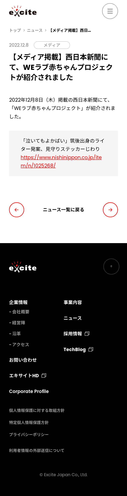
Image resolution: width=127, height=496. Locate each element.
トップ (15, 30)
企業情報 (18, 302)
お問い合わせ (23, 360)
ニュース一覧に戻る (63, 210)
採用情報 (76, 334)
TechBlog (78, 349)
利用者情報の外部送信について (36, 450)
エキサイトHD (27, 375)
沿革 (16, 334)
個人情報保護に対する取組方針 (37, 410)
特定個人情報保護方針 (29, 422)
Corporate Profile (29, 391)
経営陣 (18, 323)
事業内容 (73, 302)
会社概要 (20, 312)
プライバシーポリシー (29, 434)
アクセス (20, 345)
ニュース (35, 30)
